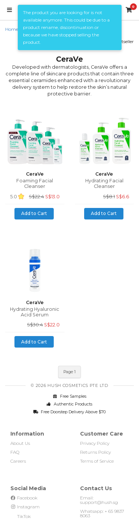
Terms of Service (97, 461)
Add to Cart (34, 213)
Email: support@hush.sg (99, 500)
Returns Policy (95, 452)
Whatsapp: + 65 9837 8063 (102, 513)
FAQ (14, 452)
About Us (20, 443)
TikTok (20, 516)
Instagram (25, 506)
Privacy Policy (94, 443)
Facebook (23, 498)
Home (11, 29)
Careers (18, 461)
